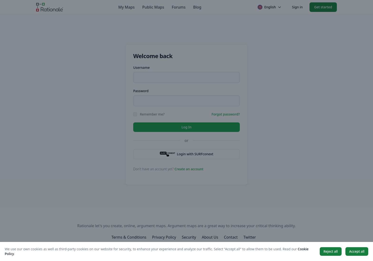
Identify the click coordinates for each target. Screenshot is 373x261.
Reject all (331, 251)
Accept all (356, 251)
